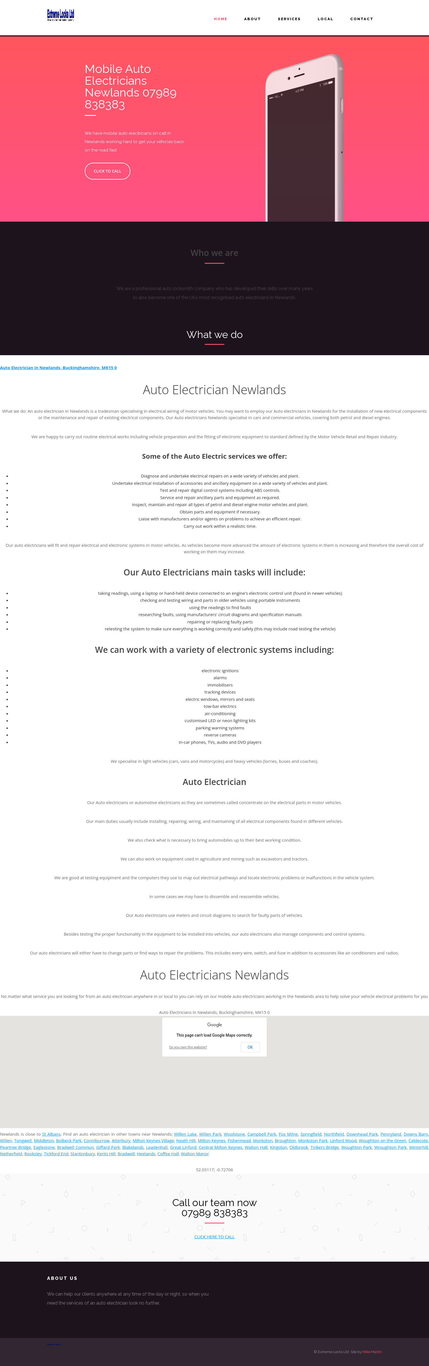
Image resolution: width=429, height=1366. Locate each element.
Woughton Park (356, 1147)
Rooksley (33, 1153)
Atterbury (121, 1140)
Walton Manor (195, 1153)
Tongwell (23, 1140)
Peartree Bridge (15, 1147)
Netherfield (11, 1153)
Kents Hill (106, 1153)
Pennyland (390, 1134)
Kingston (278, 1147)
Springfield (310, 1134)
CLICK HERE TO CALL (214, 1236)
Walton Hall (256, 1147)
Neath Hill (186, 1140)
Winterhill (418, 1147)
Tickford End (56, 1153)
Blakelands (133, 1147)
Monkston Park (313, 1140)
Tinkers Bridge (324, 1147)
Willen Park (210, 1134)
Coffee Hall (168, 1153)
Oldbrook (299, 1147)
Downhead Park (362, 1134)
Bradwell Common (75, 1147)
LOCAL (325, 19)
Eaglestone (44, 1147)
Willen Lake (185, 1134)
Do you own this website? (188, 1047)
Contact (361, 19)
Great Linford (183, 1147)
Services (289, 19)
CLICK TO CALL (102, 171)
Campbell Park (261, 1134)
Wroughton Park (390, 1147)
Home (220, 19)
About (252, 19)
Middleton (44, 1140)
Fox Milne (288, 1134)
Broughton (285, 1140)
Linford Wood (343, 1140)
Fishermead (239, 1140)
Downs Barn (416, 1134)
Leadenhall (157, 1147)
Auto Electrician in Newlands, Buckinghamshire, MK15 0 (58, 367)
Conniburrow (97, 1140)
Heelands (146, 1153)
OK (250, 1047)
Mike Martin (372, 1352)
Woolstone (234, 1134)
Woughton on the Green (382, 1140)
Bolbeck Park (69, 1140)
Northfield (334, 1134)
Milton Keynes (212, 1140)
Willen (6, 1140)
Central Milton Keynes (220, 1147)
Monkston (263, 1140)
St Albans (51, 1134)
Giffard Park (108, 1147)
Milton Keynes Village (153, 1140)
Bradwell (126, 1153)
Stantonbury (83, 1153)
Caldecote (418, 1140)
